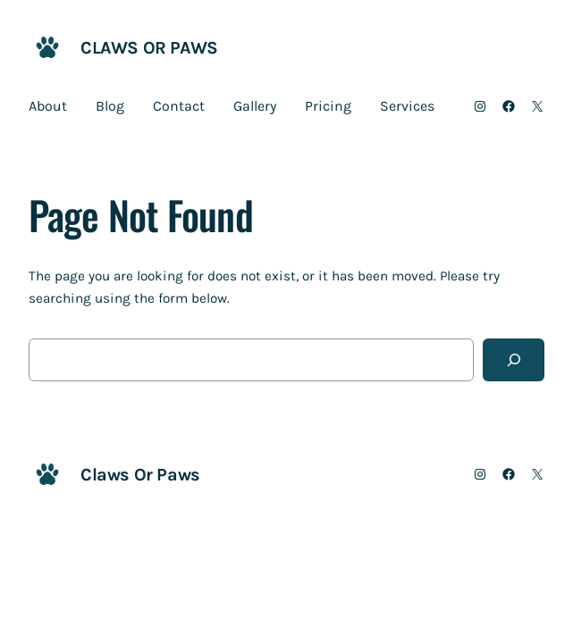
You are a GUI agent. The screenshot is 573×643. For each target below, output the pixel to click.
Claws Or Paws (149, 48)
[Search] (513, 359)
